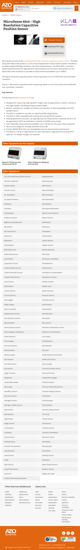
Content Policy (67, 515)
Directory (38, 505)
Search (64, 494)
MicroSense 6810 (24, 98)
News (37, 492)
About (64, 492)
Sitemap (51, 508)
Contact (64, 500)
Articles (37, 494)
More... (76, 2)
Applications (52, 497)
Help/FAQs (52, 505)
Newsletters (52, 503)
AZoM (7, 492)
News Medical (24, 500)
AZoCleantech (10, 500)
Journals (38, 508)
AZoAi (21, 497)
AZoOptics (8, 503)
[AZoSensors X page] (22, 9)
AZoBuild (8, 505)
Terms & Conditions (65, 506)
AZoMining (23, 492)
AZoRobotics (9, 497)
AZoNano (8, 494)
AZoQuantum (23, 494)
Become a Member (68, 497)
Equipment (39, 497)
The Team (51, 511)
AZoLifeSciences (24, 503)
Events (50, 494)
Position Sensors (16, 15)
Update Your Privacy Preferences (18, 547)
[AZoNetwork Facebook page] (19, 9)
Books (50, 492)
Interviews (38, 503)
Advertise (65, 503)
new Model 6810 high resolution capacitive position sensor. (47, 61)
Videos (37, 500)
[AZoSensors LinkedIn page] (16, 9)
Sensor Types (53, 500)
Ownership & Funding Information (66, 520)
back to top (70, 527)
